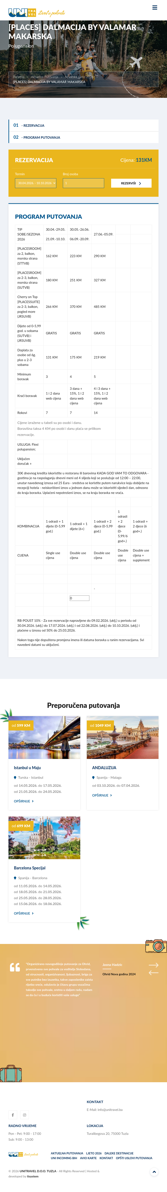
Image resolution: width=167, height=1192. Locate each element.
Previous (154, 973)
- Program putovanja (36, 137)
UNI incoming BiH (64, 1158)
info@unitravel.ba (110, 1110)
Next (154, 965)
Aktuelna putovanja (67, 1153)
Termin (20, 174)
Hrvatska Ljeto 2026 (79, 77)
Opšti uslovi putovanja (134, 1158)
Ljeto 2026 (94, 1153)
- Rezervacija (28, 125)
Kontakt (106, 1158)
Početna (18, 77)
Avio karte (88, 1158)
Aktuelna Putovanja (44, 77)
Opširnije (24, 801)
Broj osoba (70, 174)
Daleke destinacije (119, 1153)
